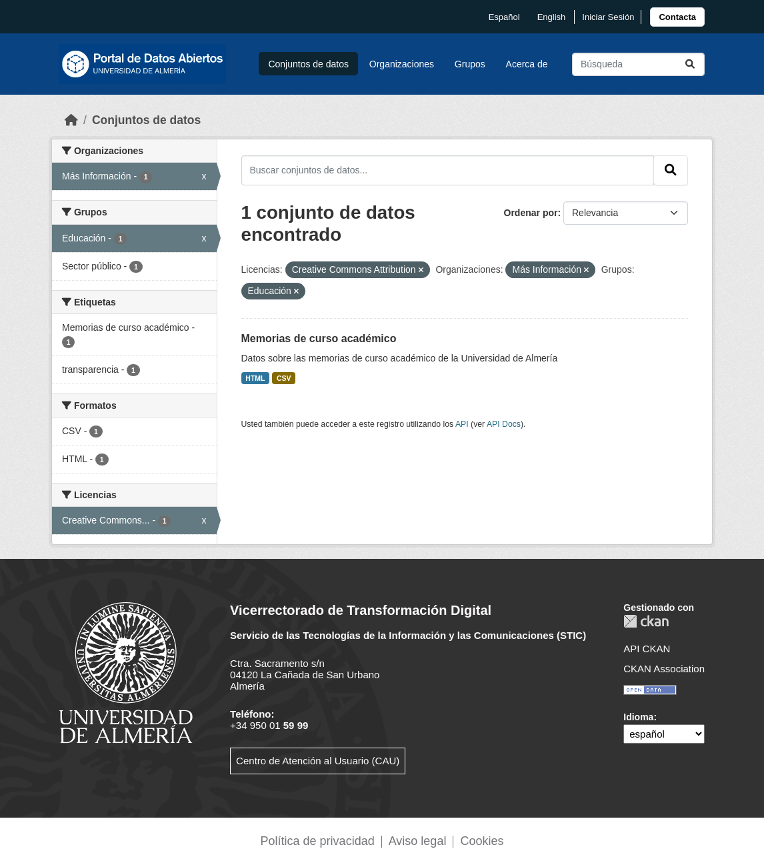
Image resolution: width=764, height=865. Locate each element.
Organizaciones (401, 64)
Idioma (638, 717)
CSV (284, 378)
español (504, 17)
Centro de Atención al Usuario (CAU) (317, 760)
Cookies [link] (481, 841)
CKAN (646, 621)
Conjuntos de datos (308, 64)
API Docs (504, 424)
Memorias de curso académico (319, 338)
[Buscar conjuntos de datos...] (638, 64)
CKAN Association (664, 668)
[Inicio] (71, 120)
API (462, 424)
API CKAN (646, 648)
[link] (677, 17)
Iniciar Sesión (608, 17)
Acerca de (527, 64)
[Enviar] (690, 64)
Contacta (677, 17)
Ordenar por (531, 212)
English (551, 17)
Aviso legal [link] (418, 841)
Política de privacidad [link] (318, 841)
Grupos (470, 64)
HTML (255, 378)
